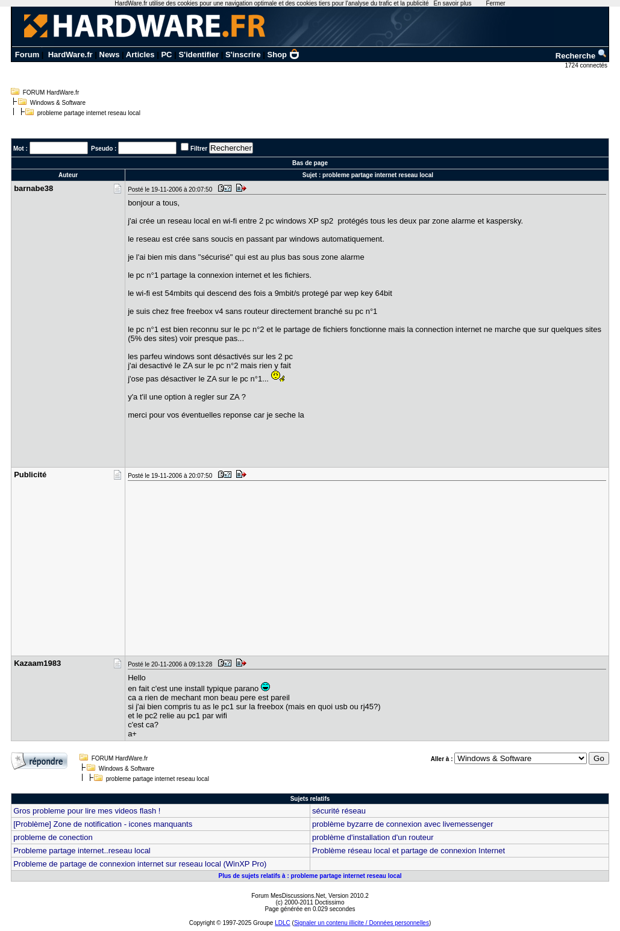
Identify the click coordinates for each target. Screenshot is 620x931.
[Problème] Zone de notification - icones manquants (102, 824)
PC (166, 54)
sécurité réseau (339, 810)
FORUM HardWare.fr (51, 92)
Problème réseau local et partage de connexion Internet (408, 850)
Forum (27, 54)
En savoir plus (453, 3)
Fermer (495, 3)
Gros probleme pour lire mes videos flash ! (86, 810)
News (109, 54)
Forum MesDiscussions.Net (288, 895)
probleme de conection (53, 837)
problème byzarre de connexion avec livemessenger (402, 824)
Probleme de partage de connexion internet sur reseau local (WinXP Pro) (139, 863)
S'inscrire (243, 54)
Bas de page (310, 163)
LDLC (282, 923)
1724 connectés (587, 65)
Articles (140, 54)
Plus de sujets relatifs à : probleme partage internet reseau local (309, 876)
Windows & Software (58, 102)
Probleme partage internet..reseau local (82, 850)
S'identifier (198, 54)
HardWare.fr (70, 54)
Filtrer (198, 148)
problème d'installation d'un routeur (373, 837)
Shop (284, 54)
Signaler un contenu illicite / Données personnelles (361, 923)
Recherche (581, 55)
